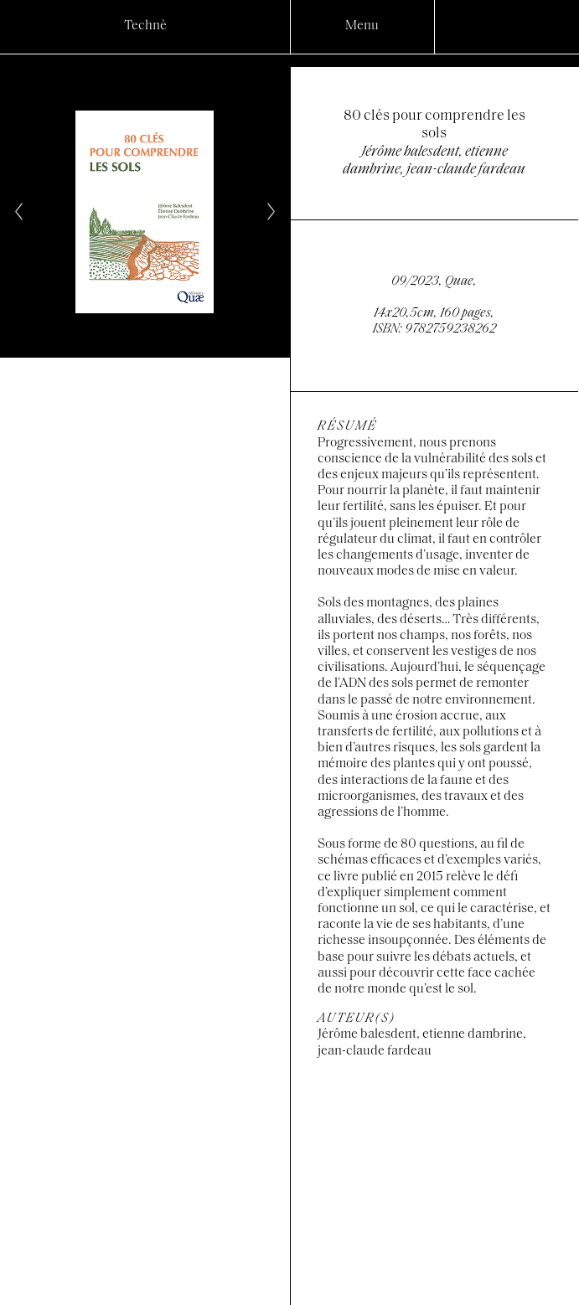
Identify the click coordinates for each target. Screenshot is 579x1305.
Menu (362, 26)
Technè (145, 26)
